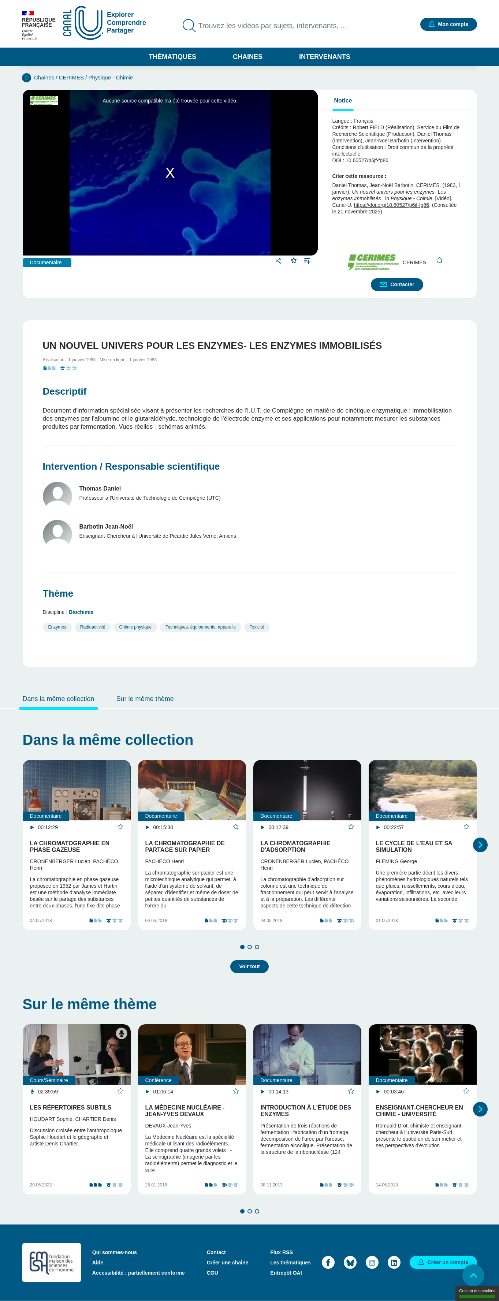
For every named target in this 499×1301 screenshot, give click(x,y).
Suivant (480, 845)
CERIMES (71, 77)
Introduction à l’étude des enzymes (306, 1110)
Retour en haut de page (473, 1275)
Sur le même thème (145, 698)
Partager (279, 260)
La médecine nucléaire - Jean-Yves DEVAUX (185, 1110)
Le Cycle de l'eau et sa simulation (414, 846)
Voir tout (249, 966)
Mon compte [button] (453, 24)
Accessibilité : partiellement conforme (138, 1273)
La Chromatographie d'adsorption (296, 846)
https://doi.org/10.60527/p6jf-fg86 (391, 205)
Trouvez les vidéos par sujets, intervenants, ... (272, 26)
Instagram (372, 1262)
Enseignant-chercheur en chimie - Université (419, 1110)
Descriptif (65, 391)
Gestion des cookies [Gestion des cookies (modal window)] (477, 1293)
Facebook (328, 1262)
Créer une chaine (228, 1262)
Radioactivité (92, 627)
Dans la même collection (58, 698)
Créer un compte (448, 1262)
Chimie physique (135, 627)
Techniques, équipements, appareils (200, 627)
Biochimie (81, 612)
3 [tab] (257, 947)
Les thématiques (290, 1262)
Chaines (247, 56)
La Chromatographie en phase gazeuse (69, 846)
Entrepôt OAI (286, 1273)
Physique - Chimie (110, 77)
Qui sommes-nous (114, 1252)
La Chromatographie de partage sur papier (185, 846)
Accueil (26, 77)
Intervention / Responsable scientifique (131, 466)
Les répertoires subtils (71, 1107)
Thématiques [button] (172, 56)
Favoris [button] (294, 259)
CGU (212, 1273)
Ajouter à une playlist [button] (307, 260)
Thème (58, 593)
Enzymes (57, 627)
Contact (216, 1252)
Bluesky (350, 1262)
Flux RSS (281, 1252)
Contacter (402, 284)
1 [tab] (242, 947)
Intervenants (324, 56)
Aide (97, 1262)
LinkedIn (394, 1262)
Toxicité (257, 627)
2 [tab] (249, 947)
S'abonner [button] (439, 260)
